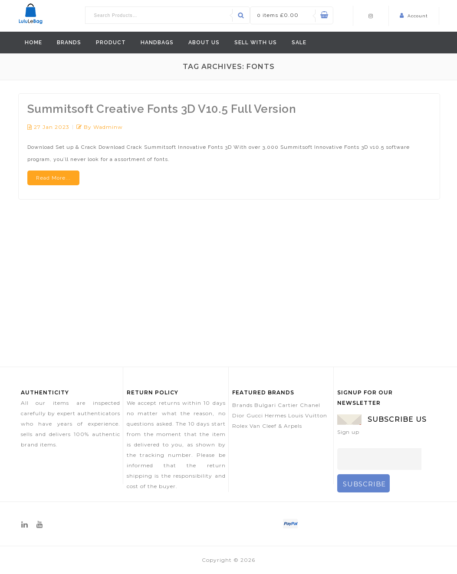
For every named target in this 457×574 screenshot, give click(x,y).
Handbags (157, 42)
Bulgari (265, 405)
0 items (278, 15)
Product (111, 42)
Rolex (240, 426)
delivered (147, 444)
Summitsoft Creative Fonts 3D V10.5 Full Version (161, 108)
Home (33, 42)
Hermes (275, 415)
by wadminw (103, 127)
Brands (69, 42)
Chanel (310, 405)
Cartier (288, 405)
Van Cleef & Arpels (276, 426)
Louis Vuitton (307, 415)
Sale (299, 42)
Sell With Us (255, 42)
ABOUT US (204, 42)
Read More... (53, 178)
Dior (238, 415)
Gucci (255, 415)
